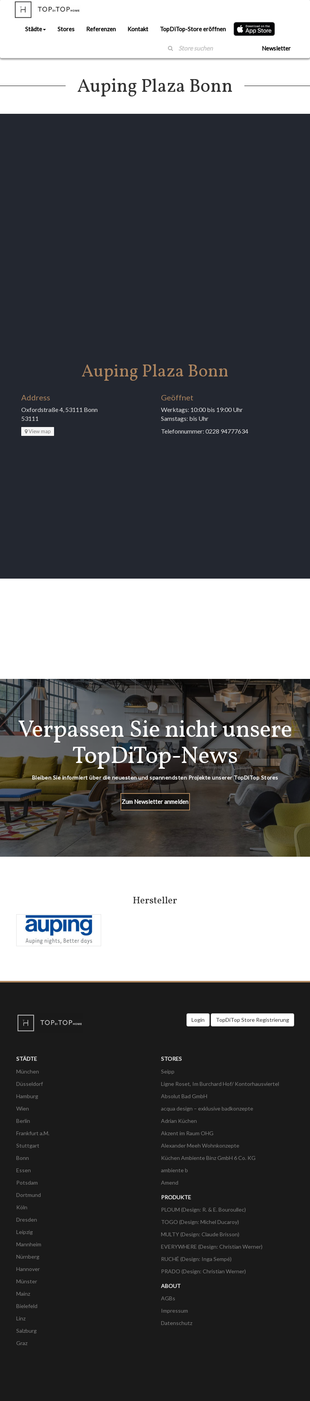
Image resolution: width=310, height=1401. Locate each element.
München (27, 1071)
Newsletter (276, 48)
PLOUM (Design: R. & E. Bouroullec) (203, 1209)
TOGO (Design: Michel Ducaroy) (200, 1222)
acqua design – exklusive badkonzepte (207, 1108)
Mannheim (28, 1244)
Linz (20, 1318)
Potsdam (27, 1182)
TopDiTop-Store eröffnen (193, 28)
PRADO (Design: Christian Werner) (203, 1271)
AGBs (168, 1298)
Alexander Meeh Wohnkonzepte (200, 1145)
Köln (21, 1207)
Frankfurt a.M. (32, 1133)
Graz (21, 1343)
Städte (35, 28)
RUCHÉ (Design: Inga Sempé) (196, 1259)
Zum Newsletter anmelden (155, 801)
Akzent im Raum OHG (187, 1133)
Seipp (167, 1071)
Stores (66, 28)
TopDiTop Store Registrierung (252, 1019)
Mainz (23, 1293)
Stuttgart (27, 1145)
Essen (23, 1170)
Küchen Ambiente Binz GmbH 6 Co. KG (208, 1158)
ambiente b (174, 1170)
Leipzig (24, 1232)
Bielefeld (26, 1306)
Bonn (22, 1158)
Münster (26, 1281)
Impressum (174, 1310)
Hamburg (27, 1096)
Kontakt (137, 28)
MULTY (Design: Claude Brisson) (200, 1234)
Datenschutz (176, 1323)
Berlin (23, 1120)
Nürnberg (27, 1256)
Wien (22, 1108)
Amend (169, 1182)
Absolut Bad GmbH (184, 1096)
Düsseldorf (29, 1083)
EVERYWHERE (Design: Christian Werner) (212, 1246)
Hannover (28, 1269)
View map (38, 431)
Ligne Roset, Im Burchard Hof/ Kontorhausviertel (220, 1083)
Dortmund (28, 1195)
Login (198, 1019)
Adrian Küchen (179, 1120)
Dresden (26, 1219)
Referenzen (101, 28)
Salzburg (26, 1330)
